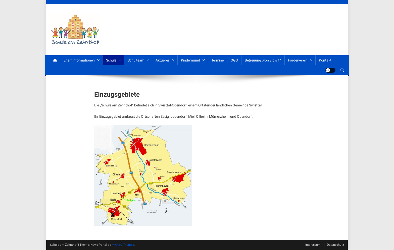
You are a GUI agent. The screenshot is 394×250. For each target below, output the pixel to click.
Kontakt (325, 60)
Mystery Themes (123, 244)
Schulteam (136, 60)
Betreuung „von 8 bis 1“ (263, 60)
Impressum (313, 244)
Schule (111, 60)
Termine (217, 60)
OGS (234, 60)
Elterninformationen (79, 60)
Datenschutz (335, 244)
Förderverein (298, 60)
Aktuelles (163, 60)
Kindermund (190, 60)
